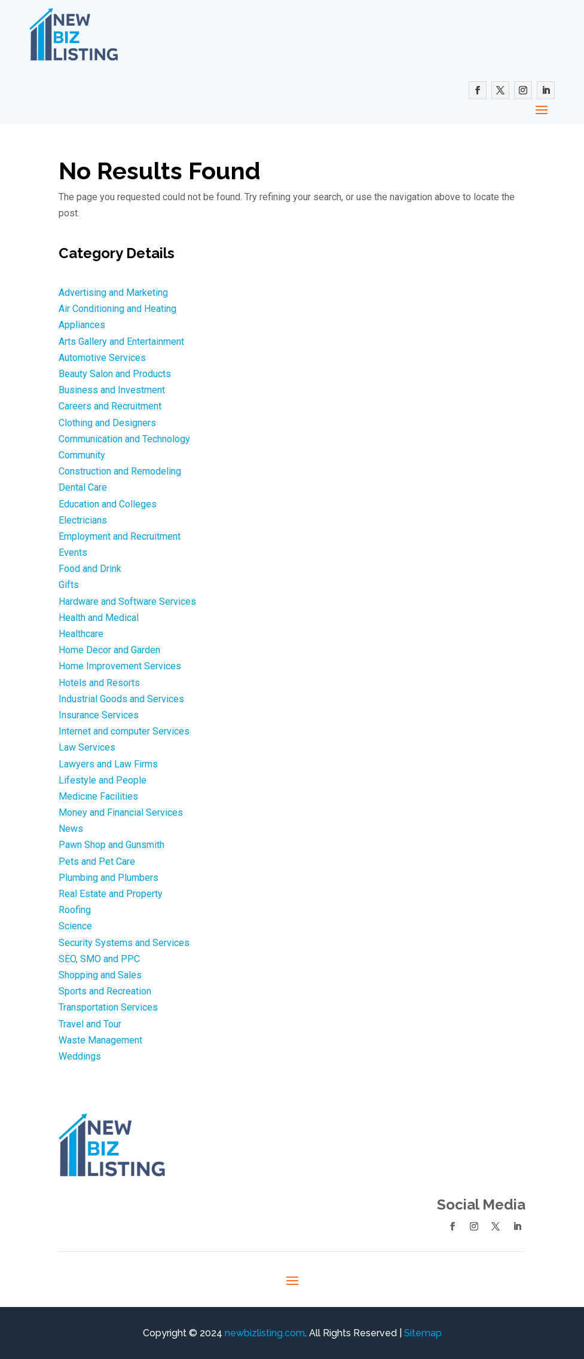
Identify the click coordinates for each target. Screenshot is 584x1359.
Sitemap (423, 1333)
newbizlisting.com (265, 1333)
